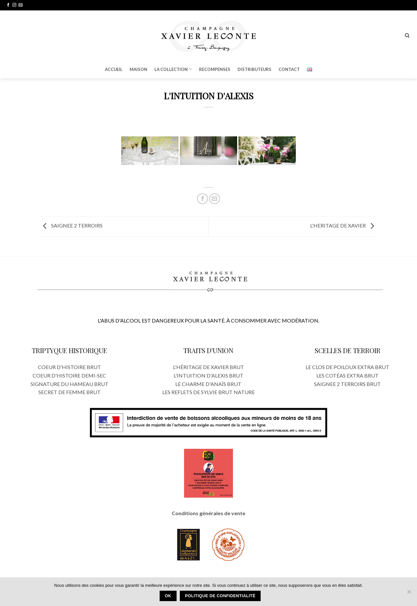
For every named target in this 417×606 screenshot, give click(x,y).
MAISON (138, 69)
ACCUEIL (113, 69)
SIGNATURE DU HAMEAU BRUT (69, 384)
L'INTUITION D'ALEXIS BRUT (208, 375)
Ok (168, 596)
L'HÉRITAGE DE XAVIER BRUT (208, 367)
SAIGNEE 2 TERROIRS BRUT (347, 384)
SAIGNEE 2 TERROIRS (71, 226)
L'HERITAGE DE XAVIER (343, 226)
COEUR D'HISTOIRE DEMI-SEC (69, 375)
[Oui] (409, 593)
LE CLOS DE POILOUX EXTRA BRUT (347, 367)
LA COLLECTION (173, 69)
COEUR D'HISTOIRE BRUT (69, 367)
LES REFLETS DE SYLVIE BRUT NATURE (208, 392)
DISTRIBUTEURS (254, 69)
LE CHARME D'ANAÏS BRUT (208, 384)
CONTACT (289, 69)
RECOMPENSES (214, 69)
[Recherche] (407, 35)
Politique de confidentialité (220, 596)
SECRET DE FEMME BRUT (69, 392)
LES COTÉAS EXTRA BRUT (347, 375)
